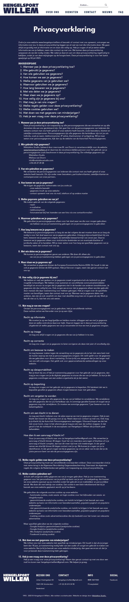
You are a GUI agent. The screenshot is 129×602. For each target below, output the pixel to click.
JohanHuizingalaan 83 (45, 580)
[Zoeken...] (89, 5)
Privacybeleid (93, 584)
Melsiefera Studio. (99, 596)
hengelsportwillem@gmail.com (78, 438)
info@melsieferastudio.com (41, 160)
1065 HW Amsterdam (44, 584)
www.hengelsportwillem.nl (50, 42)
